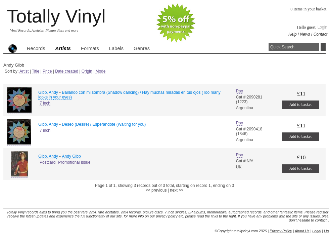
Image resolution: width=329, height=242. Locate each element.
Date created (66, 71)
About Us (302, 231)
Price (47, 71)
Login (322, 27)
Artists (63, 48)
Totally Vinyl (56, 16)
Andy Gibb (71, 156)
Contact (320, 34)
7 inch (45, 103)
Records (36, 48)
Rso (239, 91)
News (305, 34)
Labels (116, 48)
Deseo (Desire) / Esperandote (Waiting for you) (104, 124)
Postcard (47, 162)
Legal (316, 231)
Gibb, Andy (48, 92)
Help (292, 34)
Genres (142, 48)
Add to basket (300, 104)
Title (35, 71)
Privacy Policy (281, 231)
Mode (100, 71)
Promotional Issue (74, 162)
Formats (90, 48)
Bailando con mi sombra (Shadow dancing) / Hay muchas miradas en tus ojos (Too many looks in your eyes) (129, 94)
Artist (24, 71)
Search (323, 47)
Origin (87, 71)
